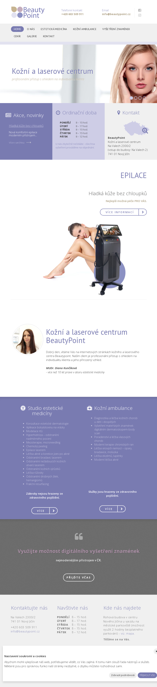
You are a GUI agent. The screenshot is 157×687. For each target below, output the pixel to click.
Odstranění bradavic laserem (44, 457)
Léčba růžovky (34, 472)
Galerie (32, 36)
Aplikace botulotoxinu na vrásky (45, 427)
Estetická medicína (54, 29)
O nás (31, 29)
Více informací (120, 212)
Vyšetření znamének (116, 29)
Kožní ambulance (84, 29)
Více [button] (41, 511)
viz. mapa (127, 633)
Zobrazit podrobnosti (123, 675)
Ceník (17, 36)
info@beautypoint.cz (25, 631)
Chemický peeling (36, 446)
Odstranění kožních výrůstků (43, 469)
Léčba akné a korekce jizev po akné (48, 454)
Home (17, 29)
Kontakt (49, 36)
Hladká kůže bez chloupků (26, 126)
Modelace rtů (34, 431)
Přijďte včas (79, 577)
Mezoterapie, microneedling (43, 442)
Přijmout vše (147, 675)
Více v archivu (16, 142)
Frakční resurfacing (37, 484)
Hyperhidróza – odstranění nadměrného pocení (42, 436)
